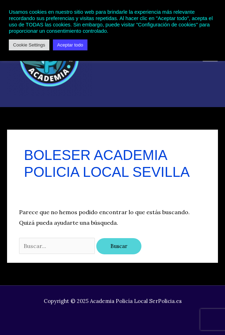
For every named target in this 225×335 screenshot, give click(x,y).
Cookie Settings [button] (29, 45)
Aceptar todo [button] (70, 45)
